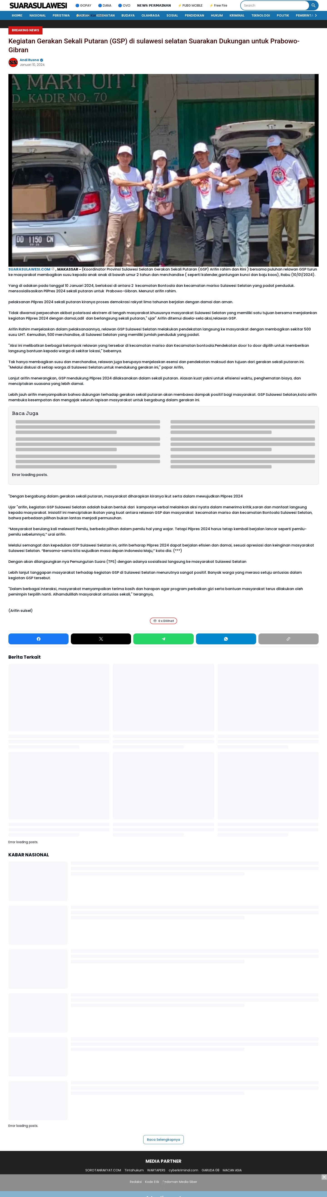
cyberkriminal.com (183, 1170)
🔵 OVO (124, 5)
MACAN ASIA (232, 1170)
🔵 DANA (104, 5)
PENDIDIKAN (194, 15)
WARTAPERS (156, 1170)
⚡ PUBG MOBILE (190, 5)
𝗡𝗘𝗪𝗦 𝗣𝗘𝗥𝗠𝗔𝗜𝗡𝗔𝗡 (154, 5)
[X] (101, 638)
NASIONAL (38, 15)
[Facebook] (38, 638)
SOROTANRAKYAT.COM (103, 1170)
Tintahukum (134, 1170)
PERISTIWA (61, 15)
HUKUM (217, 15)
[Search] (275, 5)
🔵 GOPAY (83, 5)
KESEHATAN (105, 15)
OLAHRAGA (150, 15)
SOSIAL (172, 15)
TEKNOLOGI (260, 15)
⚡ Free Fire (218, 5)
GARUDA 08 (210, 1170)
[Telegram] (163, 638)
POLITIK (283, 15)
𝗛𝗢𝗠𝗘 (17, 15)
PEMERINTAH (306, 15)
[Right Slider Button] (314, 15)
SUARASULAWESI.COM (29, 269)
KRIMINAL (237, 15)
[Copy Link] (288, 638)
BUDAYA (128, 15)
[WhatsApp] (226, 638)
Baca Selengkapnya (163, 1139)
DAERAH (83, 15)
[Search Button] (313, 5)
